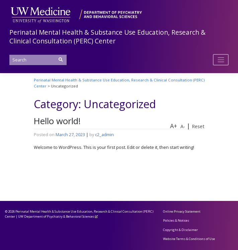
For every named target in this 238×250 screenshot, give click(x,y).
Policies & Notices (176, 220)
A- (182, 126)
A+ (173, 126)
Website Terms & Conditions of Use (189, 239)
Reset (198, 126)
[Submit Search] (60, 59)
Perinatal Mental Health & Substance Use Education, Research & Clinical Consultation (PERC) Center (107, 36)
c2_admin (104, 135)
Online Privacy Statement (182, 211)
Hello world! (57, 121)
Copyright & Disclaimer (180, 230)
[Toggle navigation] (221, 59)
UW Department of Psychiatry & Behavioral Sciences (56, 216)
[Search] (38, 60)
